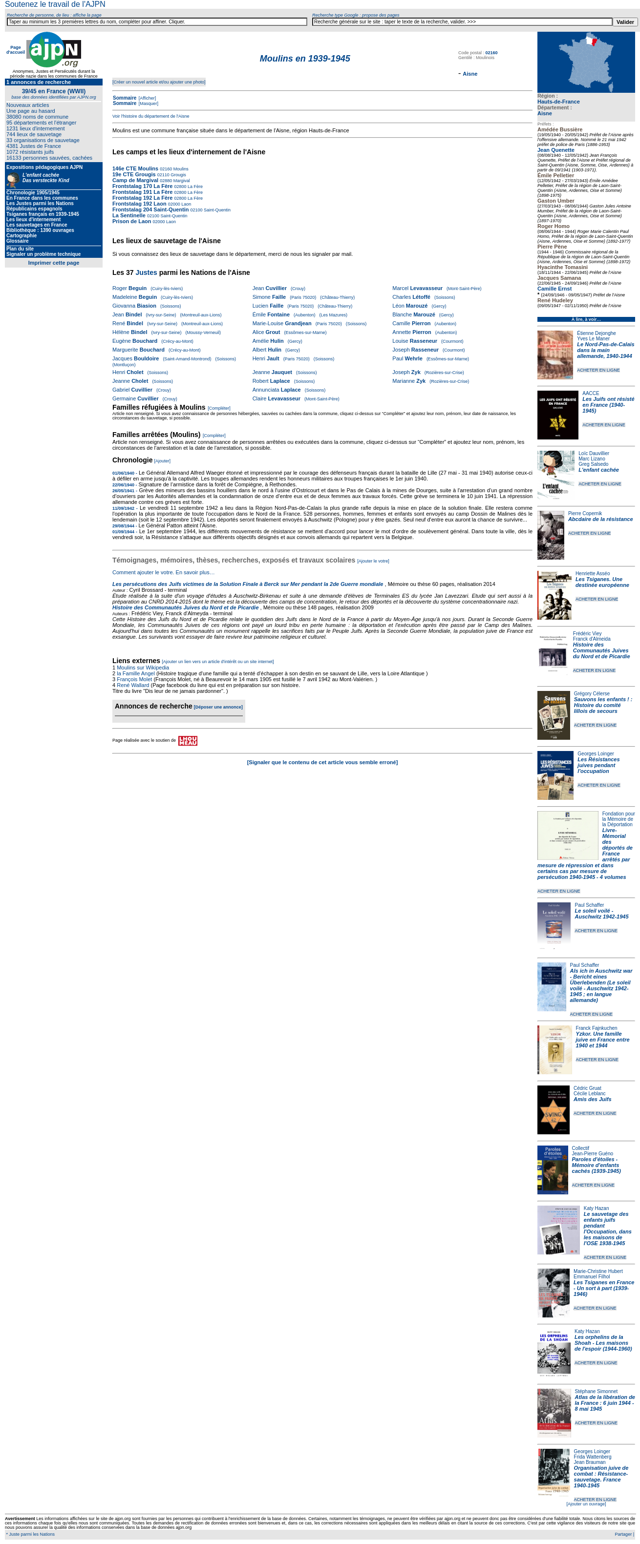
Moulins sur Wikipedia (144, 667)
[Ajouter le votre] (373, 561)
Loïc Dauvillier (593, 453)
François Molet (134, 679)
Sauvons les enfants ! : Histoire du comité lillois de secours (603, 705)
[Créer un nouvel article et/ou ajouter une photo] (159, 82)
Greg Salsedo (593, 464)
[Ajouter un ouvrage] (586, 1504)
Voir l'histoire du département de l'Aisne (151, 116)
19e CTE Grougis (134, 174)
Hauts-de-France (558, 101)
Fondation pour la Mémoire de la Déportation (618, 819)
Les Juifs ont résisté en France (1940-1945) (608, 405)
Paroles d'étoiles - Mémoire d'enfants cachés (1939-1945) (596, 1165)
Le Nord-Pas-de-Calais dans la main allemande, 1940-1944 (605, 350)
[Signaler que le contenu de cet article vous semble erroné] (322, 762)
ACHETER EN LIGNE (598, 370)
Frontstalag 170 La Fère (142, 186)
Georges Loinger (595, 753)
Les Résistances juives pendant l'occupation (598, 765)
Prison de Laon (131, 221)
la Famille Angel (136, 673)
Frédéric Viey (587, 633)
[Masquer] (147, 103)
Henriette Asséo (593, 573)
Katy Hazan (596, 1208)
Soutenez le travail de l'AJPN (55, 4)
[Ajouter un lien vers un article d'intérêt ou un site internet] (218, 661)
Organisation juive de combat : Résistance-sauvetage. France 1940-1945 (601, 1476)
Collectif (581, 1148)
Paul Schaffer (589, 905)
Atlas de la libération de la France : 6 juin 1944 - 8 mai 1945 (605, 1403)
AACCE (590, 393)
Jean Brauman (590, 1462)
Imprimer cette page (54, 263)
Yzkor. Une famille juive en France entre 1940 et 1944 (603, 1039)
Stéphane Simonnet (596, 1391)
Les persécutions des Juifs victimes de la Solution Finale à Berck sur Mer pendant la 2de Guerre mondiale (248, 584)
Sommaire (124, 98)
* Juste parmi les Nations (30, 1534)
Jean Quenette (556, 150)
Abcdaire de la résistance (600, 519)
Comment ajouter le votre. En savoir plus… (163, 572)
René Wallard (133, 685)
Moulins (180, 169)
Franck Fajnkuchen (597, 1028)
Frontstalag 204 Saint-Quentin (150, 209)
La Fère (195, 186)
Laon (186, 204)
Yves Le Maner (593, 338)
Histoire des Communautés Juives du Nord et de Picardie (601, 650)
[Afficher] (146, 98)
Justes (146, 272)
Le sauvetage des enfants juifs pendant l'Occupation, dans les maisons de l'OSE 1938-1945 (608, 1228)
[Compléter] (219, 408)
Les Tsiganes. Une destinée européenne (602, 582)
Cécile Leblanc (590, 1093)
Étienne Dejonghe (596, 333)
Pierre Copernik (585, 513)
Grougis (178, 174)
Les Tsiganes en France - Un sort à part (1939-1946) (604, 1288)
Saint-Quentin (217, 210)
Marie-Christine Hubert (598, 1271)
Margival (181, 180)
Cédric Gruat (587, 1088)
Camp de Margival (135, 180)
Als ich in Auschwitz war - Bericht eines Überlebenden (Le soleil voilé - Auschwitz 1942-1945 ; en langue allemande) (601, 985)
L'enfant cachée (598, 470)
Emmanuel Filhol (592, 1276)
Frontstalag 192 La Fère (142, 198)
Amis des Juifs (593, 1099)
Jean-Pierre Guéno (593, 1153)
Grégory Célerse (592, 693)
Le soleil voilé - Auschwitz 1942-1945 (601, 913)
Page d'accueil (15, 50)
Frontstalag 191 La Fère (142, 192)
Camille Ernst (554, 289)
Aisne (544, 113)
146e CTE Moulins (135, 168)
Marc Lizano (591, 458)
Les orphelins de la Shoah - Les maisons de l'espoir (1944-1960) (603, 1343)
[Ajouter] (162, 461)
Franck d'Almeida (592, 639)
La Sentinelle (129, 215)
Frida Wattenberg (593, 1457)
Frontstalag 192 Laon (139, 204)
